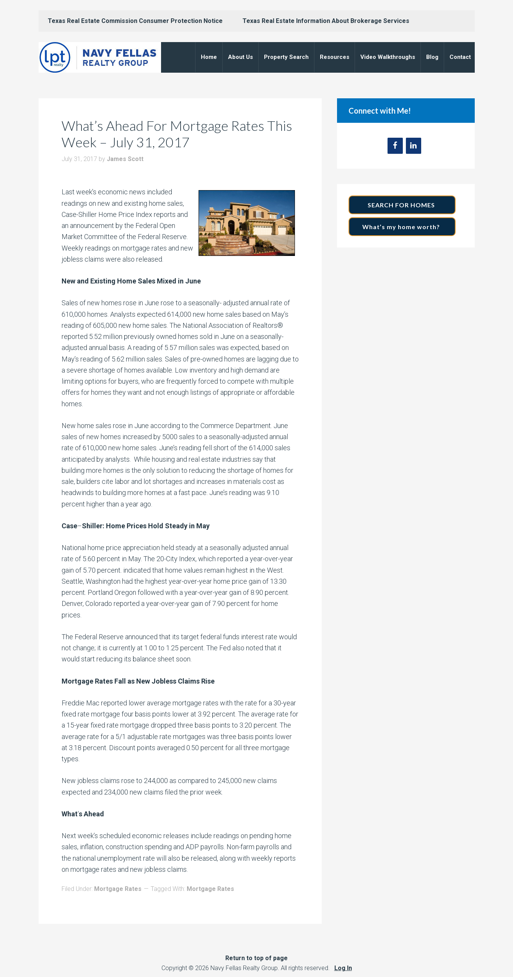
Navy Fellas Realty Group (100, 57)
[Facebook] (395, 146)
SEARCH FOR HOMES (402, 204)
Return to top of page (256, 958)
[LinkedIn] (413, 146)
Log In (343, 968)
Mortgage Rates (118, 888)
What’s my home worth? (401, 226)
